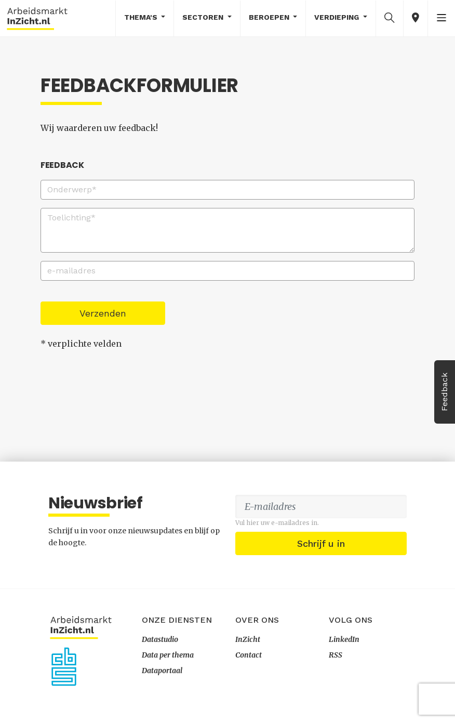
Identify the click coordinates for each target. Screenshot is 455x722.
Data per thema (168, 655)
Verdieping (337, 17)
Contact (248, 655)
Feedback (444, 392)
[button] (389, 17)
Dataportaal (162, 670)
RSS (335, 655)
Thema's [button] (141, 17)
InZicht (247, 639)
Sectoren (203, 17)
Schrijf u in (321, 543)
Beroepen (270, 17)
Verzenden (102, 313)
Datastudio (160, 639)
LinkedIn (344, 639)
